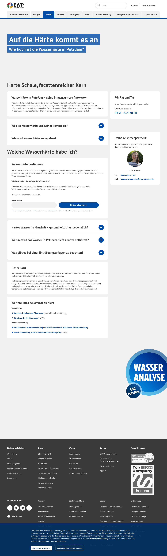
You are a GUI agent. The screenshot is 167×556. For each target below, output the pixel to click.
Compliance (12, 478)
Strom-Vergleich (44, 454)
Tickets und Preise (45, 507)
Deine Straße (16, 200)
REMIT (103, 471)
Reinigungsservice (138, 511)
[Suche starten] (99, 5)
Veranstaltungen (107, 511)
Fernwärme (42, 463)
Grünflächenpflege (138, 516)
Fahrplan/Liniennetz (46, 516)
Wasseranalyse (75, 458)
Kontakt (41, 521)
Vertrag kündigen (45, 487)
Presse (9, 458)
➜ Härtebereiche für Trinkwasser (24, 318)
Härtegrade (73, 463)
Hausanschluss (75, 468)
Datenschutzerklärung (98, 538)
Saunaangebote (106, 516)
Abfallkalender (137, 521)
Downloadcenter (107, 466)
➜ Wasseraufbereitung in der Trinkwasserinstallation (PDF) (36, 332)
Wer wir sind (12, 454)
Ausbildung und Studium (17, 468)
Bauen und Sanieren (77, 511)
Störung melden (76, 507)
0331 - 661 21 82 (128, 175)
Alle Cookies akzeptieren (41, 548)
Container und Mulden (140, 507)
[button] (149, 5)
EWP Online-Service (108, 454)
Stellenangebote (14, 463)
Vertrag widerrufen (45, 483)
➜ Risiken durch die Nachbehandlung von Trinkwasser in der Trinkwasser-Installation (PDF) (49, 327)
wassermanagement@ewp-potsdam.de (137, 179)
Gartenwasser (74, 454)
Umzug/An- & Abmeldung (49, 468)
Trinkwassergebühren (78, 473)
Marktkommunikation (47, 478)
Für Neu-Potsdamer (15, 473)
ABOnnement (43, 511)
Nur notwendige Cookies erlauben (69, 548)
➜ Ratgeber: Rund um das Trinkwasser (27, 313)
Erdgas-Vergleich (45, 458)
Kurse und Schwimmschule (111, 507)
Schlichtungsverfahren (47, 473)
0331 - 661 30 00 (126, 113)
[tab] (57, 125)
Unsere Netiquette (15, 500)
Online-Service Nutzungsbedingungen (109, 460)
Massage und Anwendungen (112, 521)
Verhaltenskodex (76, 516)
